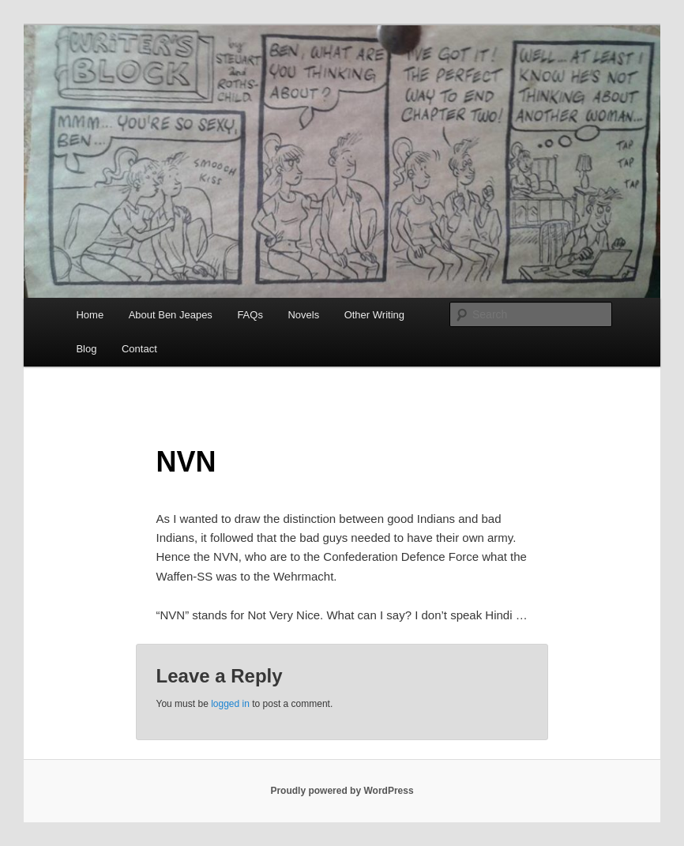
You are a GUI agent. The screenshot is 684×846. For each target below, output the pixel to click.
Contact (139, 349)
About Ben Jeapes (170, 315)
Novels (303, 315)
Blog (86, 349)
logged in (230, 703)
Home (89, 315)
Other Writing (374, 315)
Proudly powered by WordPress (341, 790)
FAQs (250, 315)
